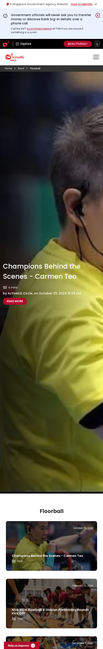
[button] (97, 44)
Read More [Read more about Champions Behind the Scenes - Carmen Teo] (15, 301)
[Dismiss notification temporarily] (98, 15)
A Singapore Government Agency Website (37, 4)
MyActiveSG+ (78, 44)
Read (21, 68)
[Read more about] (51, 546)
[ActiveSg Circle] (6, 44)
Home (8, 68)
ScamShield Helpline (39, 28)
